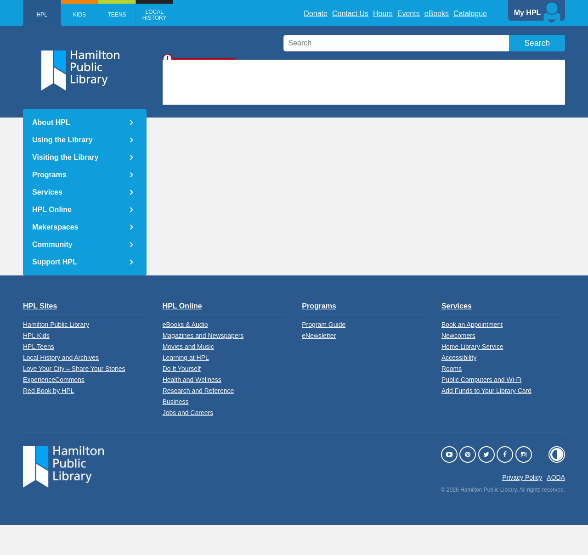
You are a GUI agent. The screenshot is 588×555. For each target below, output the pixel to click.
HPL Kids (36, 365)
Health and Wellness (192, 409)
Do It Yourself (182, 398)
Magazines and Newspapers (203, 365)
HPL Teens (38, 376)
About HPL (51, 122)
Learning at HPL (186, 387)
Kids (82, 14)
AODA (556, 507)
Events (408, 13)
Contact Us (350, 13)
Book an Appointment (472, 354)
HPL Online (52, 209)
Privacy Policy (522, 507)
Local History (161, 15)
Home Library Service (472, 376)
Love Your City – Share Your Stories (74, 398)
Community (52, 244)
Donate (316, 13)
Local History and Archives (61, 387)
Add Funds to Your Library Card (486, 420)
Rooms (451, 398)
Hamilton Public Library (56, 354)
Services (47, 192)
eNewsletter (319, 365)
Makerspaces (55, 227)
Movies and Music (188, 376)
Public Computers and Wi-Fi (481, 409)
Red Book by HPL (48, 420)
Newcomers (458, 365)
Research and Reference (198, 420)
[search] (424, 43)
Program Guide (323, 354)
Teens (122, 14)
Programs (49, 175)
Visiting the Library (65, 157)
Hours (383, 13)
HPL (43, 14)
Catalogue (470, 13)
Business (176, 431)
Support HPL (54, 262)
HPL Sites (40, 336)
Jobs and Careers (188, 442)
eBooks (436, 13)
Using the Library (62, 140)
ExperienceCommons (54, 409)
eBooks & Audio (185, 354)
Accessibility (458, 387)
